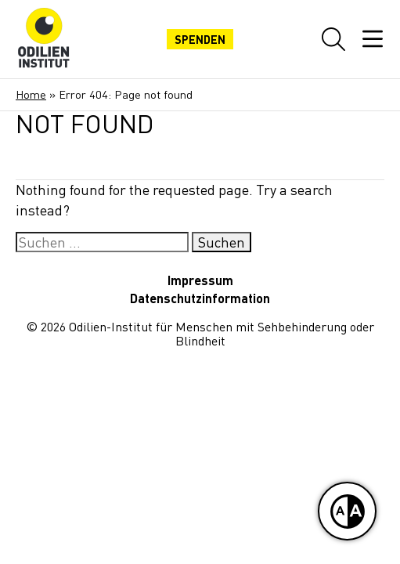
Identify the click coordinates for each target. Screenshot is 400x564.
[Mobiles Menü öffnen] (372, 39)
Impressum (200, 280)
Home (31, 94)
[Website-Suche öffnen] (333, 39)
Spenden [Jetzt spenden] (200, 39)
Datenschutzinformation (200, 298)
